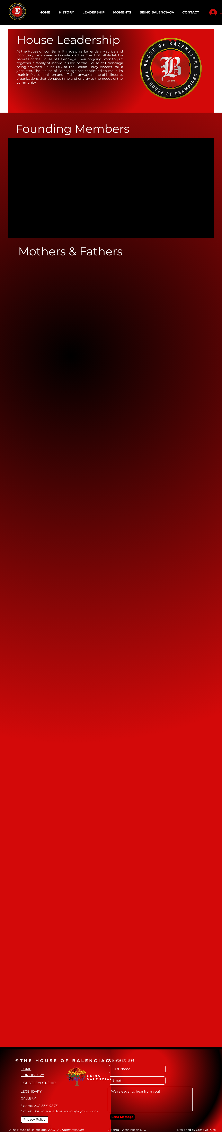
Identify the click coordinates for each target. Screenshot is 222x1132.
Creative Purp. (206, 1130)
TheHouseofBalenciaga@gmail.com (65, 1111)
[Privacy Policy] (34, 1119)
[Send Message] (122, 1117)
